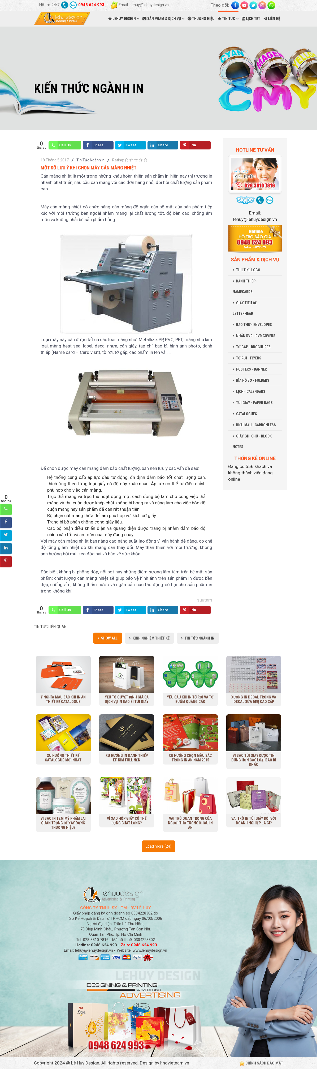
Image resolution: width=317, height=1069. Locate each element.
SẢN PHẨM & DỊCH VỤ (161, 18)
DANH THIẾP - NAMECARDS (245, 286)
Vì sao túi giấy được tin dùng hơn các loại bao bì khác (254, 760)
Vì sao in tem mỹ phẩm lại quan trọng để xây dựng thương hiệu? (63, 823)
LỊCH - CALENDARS (250, 391)
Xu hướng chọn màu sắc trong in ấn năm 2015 (190, 757)
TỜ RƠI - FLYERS (248, 358)
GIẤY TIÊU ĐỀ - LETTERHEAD (246, 308)
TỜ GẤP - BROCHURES (253, 347)
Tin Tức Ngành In (90, 160)
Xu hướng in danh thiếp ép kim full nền (126, 757)
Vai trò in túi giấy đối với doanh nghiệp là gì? (254, 820)
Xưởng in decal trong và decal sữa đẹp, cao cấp (254, 699)
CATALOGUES (246, 414)
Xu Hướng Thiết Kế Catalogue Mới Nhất (63, 757)
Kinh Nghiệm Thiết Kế (151, 638)
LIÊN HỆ (271, 18)
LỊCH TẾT (251, 18)
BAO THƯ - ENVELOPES (254, 325)
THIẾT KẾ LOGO (248, 270)
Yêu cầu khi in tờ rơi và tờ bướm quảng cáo (190, 699)
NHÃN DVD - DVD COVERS (255, 336)
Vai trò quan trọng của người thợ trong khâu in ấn (190, 823)
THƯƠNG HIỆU (201, 18)
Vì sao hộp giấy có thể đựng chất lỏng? (126, 820)
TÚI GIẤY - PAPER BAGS (254, 403)
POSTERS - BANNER (251, 369)
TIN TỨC (226, 18)
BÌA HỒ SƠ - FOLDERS (252, 380)
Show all (109, 638)
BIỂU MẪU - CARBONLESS (256, 425)
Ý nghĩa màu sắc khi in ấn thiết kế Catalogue (63, 699)
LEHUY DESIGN (122, 18)
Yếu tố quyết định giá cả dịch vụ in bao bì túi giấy (126, 699)
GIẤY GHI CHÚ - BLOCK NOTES (252, 441)
